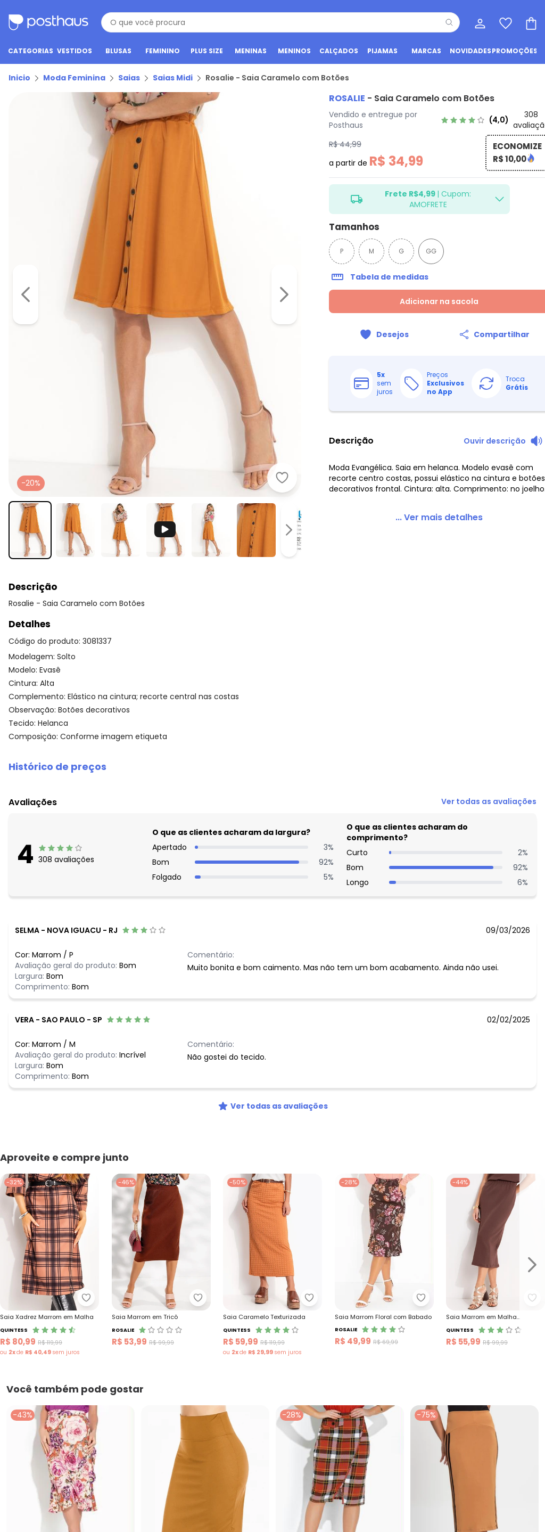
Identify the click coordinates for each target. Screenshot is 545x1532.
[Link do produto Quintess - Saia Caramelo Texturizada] (272, 1230)
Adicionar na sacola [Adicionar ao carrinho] (413, 301)
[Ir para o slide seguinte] (532, 1230)
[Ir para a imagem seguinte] (246, 268)
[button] (272, 731)
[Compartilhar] (475, 334)
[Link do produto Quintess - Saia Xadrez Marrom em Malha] (49, 1230)
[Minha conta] (479, 22)
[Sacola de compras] (530, 22)
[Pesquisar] (449, 22)
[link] (476, 119)
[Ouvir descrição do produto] (490, 441)
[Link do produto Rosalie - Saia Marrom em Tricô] (161, 1230)
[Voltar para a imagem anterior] (25, 268)
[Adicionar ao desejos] (244, 424)
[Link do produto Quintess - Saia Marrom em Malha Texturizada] (495, 1230)
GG (392, 251)
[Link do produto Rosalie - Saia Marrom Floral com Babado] (384, 1230)
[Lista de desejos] (504, 22)
